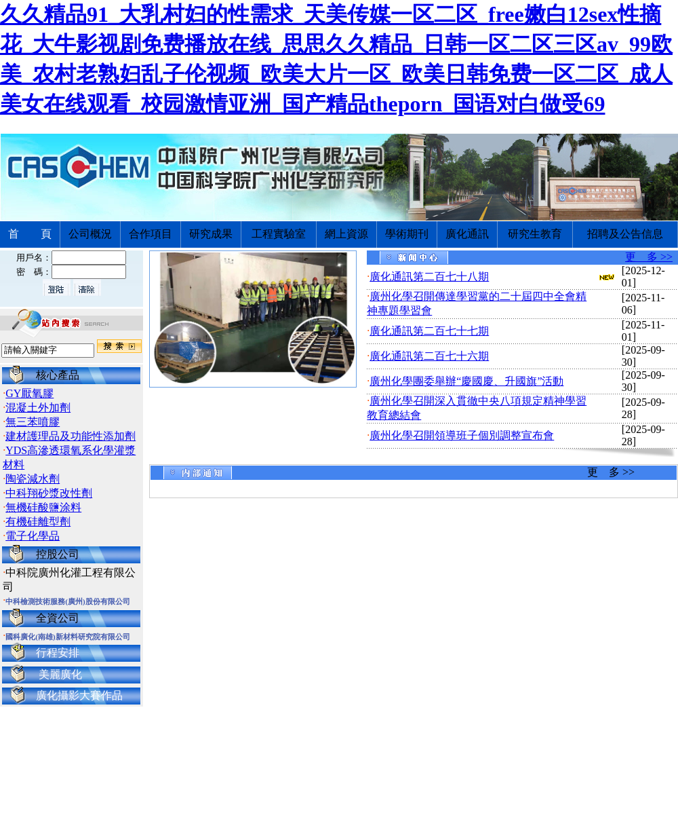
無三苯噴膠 (32, 422)
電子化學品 (32, 536)
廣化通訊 (467, 234)
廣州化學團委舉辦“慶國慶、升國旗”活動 (466, 381)
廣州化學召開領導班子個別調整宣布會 (462, 435)
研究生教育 (535, 234)
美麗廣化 (60, 674)
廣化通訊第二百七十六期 (429, 356)
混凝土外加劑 (38, 407)
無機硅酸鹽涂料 (43, 507)
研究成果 (211, 234)
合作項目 (150, 234)
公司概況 (90, 234)
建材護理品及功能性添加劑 (70, 436)
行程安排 (57, 652)
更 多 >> (649, 257)
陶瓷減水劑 (32, 479)
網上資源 (346, 234)
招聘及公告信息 (625, 234)
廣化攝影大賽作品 (79, 695)
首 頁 (30, 234)
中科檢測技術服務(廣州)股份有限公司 (67, 601)
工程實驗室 (279, 234)
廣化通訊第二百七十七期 (429, 331)
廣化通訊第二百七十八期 (429, 276)
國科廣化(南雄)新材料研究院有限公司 (67, 637)
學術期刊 (406, 234)
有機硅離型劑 (38, 521)
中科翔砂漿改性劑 (48, 493)
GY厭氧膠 (29, 393)
